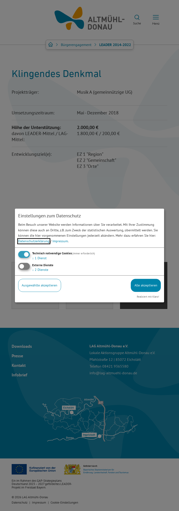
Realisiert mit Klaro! (148, 296)
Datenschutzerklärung (33, 241)
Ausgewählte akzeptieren (39, 285)
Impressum (60, 241)
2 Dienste (40, 270)
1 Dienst (39, 258)
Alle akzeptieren (145, 285)
